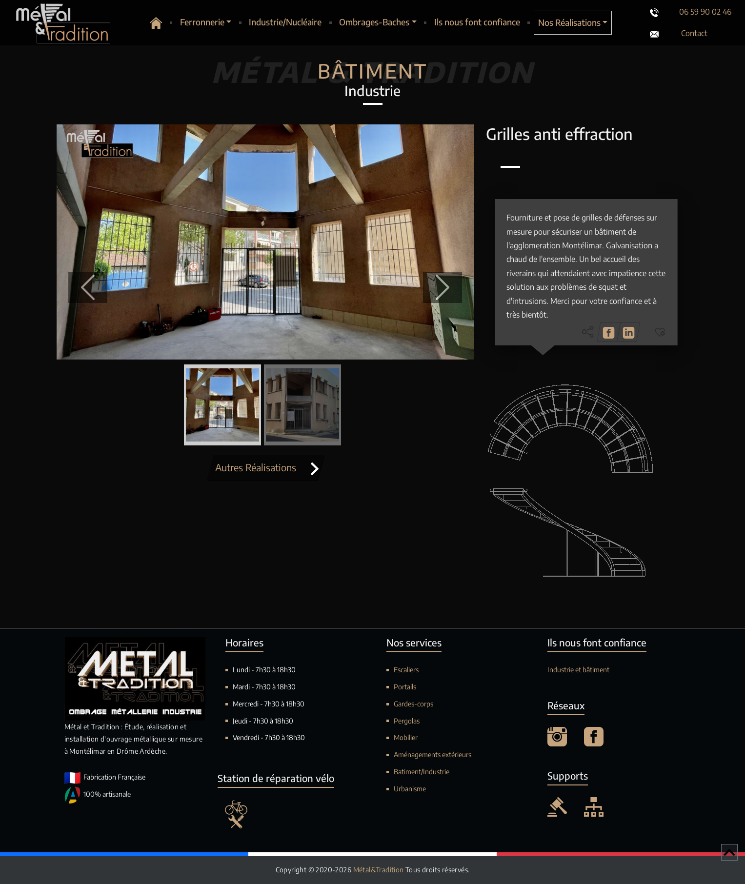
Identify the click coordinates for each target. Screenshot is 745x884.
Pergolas (407, 721)
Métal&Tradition (379, 869)
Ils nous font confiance (477, 22)
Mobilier (406, 737)
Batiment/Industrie (421, 771)
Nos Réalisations (569, 22)
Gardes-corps (413, 704)
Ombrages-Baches (374, 22)
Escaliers (406, 669)
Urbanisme (410, 788)
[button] (88, 287)
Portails (405, 687)
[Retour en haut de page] (729, 852)
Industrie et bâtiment (578, 669)
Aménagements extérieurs (432, 754)
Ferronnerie (202, 22)
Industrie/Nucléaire (285, 22)
